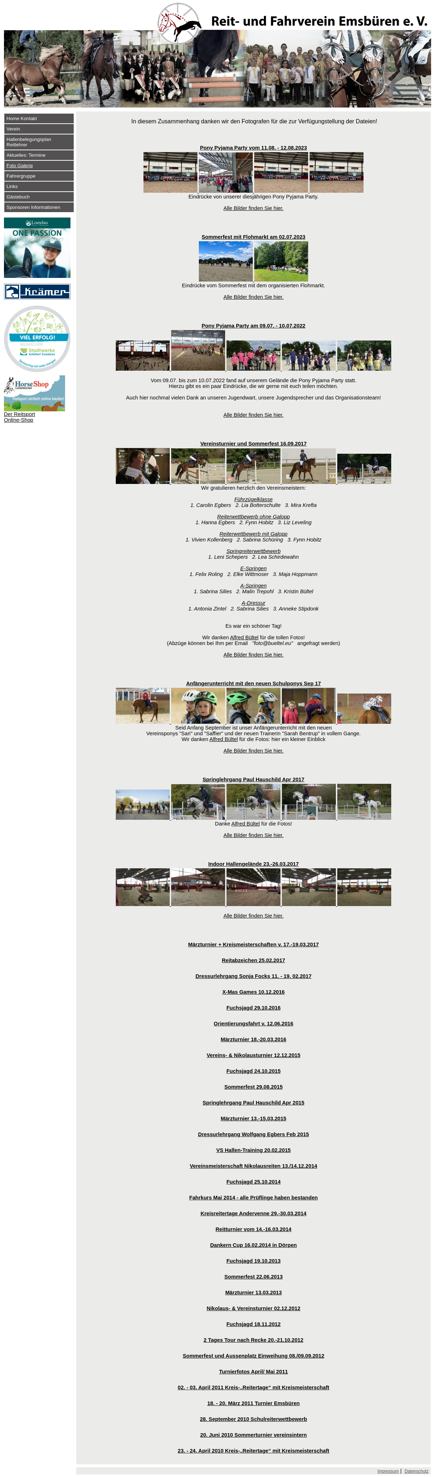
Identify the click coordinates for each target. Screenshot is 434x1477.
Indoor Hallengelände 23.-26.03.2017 (253, 864)
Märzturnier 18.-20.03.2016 (254, 1039)
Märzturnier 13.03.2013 (253, 1292)
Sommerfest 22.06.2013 (253, 1277)
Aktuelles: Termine (26, 155)
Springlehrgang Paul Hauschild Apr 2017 (254, 779)
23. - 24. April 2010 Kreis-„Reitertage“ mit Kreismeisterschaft (253, 1451)
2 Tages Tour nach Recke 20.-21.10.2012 (253, 1340)
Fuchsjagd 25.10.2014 (254, 1182)
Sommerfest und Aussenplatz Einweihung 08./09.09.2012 (253, 1356)
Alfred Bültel (244, 637)
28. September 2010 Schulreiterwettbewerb (253, 1419)
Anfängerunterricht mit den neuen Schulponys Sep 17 (253, 683)
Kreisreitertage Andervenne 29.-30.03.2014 (253, 1213)
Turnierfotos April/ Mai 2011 (253, 1372)
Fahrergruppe (21, 176)
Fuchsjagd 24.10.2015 (254, 1071)
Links (12, 186)
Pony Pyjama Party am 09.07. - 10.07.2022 (253, 326)
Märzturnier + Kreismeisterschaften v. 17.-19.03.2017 (253, 944)
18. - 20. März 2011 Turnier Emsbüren (253, 1403)
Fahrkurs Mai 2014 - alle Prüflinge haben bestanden (253, 1198)
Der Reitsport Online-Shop (19, 417)
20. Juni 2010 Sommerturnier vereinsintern (253, 1435)
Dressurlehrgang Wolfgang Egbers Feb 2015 (253, 1134)
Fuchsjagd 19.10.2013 (254, 1261)
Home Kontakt (21, 118)
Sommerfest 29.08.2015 (253, 1087)
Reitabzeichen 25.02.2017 (253, 960)
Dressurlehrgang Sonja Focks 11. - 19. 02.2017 (254, 976)
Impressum (388, 1471)
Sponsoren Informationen (33, 207)
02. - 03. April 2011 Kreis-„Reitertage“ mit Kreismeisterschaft (253, 1387)
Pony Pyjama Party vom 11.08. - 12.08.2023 (253, 148)
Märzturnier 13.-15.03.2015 (254, 1118)
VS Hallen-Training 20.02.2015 (253, 1150)
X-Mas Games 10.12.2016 (253, 992)
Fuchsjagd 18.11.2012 (254, 1324)
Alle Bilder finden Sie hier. (253, 208)
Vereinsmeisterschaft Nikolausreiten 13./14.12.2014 (253, 1166)
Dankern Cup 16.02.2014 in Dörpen (253, 1245)
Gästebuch (17, 197)
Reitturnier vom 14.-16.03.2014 (254, 1229)
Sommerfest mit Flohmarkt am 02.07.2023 (253, 237)
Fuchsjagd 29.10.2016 (254, 1008)
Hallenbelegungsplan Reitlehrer (28, 142)
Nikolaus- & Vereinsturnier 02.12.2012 (254, 1308)
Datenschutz (417, 1471)
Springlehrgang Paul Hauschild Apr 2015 (254, 1103)
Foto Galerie (19, 165)
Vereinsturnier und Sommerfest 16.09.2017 (253, 444)
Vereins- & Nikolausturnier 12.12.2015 (254, 1055)
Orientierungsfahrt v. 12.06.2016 (253, 1023)
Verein (13, 129)
